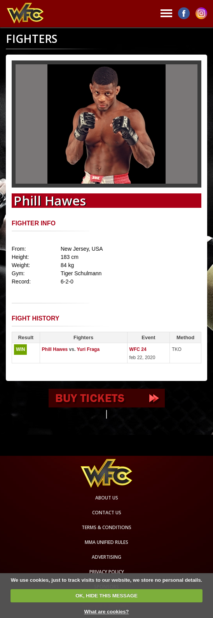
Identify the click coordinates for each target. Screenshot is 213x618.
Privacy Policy (106, 571)
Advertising (106, 557)
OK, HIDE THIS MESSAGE (106, 596)
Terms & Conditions (106, 527)
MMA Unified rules (106, 542)
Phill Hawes (55, 349)
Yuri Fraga (88, 349)
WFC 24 (138, 349)
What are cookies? (106, 611)
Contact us (106, 512)
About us (106, 497)
